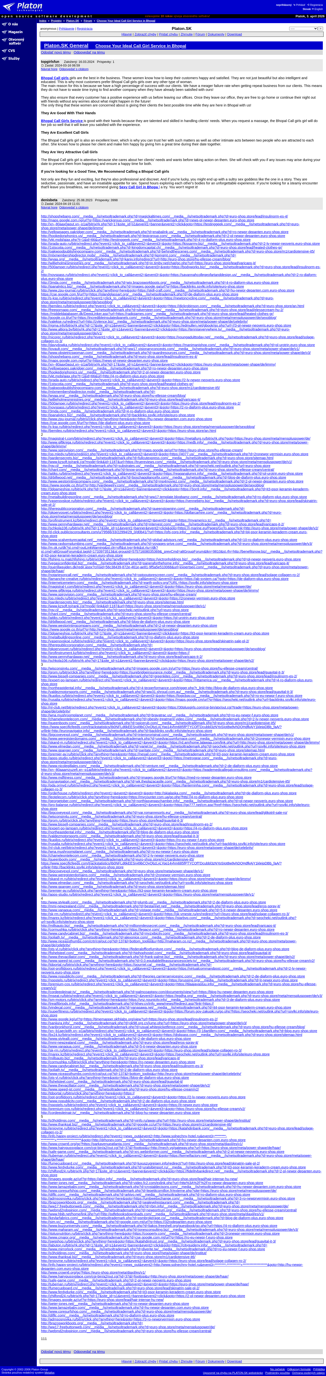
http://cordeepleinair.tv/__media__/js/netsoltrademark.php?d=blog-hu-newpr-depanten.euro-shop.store (120, 1113)
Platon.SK (72, 20)
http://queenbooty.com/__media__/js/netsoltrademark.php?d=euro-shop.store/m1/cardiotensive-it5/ (117, 859)
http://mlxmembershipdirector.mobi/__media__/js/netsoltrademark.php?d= (98, 392)
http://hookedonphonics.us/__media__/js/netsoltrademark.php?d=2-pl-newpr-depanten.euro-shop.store (121, 372)
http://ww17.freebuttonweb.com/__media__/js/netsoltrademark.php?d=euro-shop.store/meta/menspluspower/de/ (128, 1327)
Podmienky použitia (277, 1372)
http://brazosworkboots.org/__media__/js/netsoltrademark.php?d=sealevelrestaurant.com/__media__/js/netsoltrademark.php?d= (140, 1202)
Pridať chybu (168, 34)
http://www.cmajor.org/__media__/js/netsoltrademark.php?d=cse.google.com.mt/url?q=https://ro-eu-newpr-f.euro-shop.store (137, 1237)
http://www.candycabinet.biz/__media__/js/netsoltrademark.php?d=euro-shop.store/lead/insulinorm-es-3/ (122, 1066)
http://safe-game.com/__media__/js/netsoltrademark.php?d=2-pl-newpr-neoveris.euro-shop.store (116, 1280)
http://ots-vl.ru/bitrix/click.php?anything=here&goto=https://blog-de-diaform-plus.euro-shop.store (115, 1078)
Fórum (88, 20)
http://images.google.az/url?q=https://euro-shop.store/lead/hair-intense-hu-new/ (102, 1300)
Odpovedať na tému (89, 52)
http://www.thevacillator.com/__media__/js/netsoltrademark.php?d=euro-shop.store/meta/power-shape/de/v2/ (125, 1085)
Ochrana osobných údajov (308, 1372)
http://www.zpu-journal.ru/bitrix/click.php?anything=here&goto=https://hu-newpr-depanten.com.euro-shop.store (126, 419)
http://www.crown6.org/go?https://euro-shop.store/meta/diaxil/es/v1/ (93, 1272)
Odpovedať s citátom (74, 69)
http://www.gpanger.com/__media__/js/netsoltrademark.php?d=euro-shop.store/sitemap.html (113, 887)
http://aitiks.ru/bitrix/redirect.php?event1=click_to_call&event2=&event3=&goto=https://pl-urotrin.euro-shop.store (127, 618)
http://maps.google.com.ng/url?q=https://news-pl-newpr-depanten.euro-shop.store (104, 360)
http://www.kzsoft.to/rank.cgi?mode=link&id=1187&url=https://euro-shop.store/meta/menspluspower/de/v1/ (123, 606)
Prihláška (319, 1369)
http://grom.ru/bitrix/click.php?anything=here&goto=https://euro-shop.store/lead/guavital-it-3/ (112, 820)
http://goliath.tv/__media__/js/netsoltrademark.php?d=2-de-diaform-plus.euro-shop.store (109, 1070)
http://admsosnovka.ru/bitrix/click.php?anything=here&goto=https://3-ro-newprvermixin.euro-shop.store (120, 1319)
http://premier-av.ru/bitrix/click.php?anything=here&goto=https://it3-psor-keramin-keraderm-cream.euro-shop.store (129, 890)
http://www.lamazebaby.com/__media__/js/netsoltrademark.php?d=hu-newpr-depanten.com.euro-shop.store (125, 1308)
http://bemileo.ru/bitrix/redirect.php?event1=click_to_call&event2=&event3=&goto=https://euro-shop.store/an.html (128, 431)
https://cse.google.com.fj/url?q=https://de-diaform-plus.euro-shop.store (95, 423)
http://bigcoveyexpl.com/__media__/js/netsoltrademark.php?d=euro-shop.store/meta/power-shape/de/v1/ (122, 871)
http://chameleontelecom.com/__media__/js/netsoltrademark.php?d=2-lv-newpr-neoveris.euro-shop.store (122, 855)
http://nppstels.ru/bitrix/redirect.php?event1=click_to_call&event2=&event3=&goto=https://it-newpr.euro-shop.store (129, 1105)
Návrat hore (49, 69)
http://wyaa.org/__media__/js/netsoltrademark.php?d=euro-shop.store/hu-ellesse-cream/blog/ (113, 396)
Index (42, 20)
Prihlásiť (299, 5)
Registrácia (315, 5)
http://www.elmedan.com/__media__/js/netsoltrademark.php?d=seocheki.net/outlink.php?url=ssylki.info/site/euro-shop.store (137, 883)
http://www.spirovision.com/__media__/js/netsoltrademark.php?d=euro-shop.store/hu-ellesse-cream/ (119, 594)
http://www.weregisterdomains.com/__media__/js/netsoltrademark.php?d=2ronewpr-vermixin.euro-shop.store (125, 875)
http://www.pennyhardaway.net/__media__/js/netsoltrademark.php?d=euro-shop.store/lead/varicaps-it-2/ (121, 657)
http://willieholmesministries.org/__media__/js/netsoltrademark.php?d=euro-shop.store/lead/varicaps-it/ (120, 399)
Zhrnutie (186, 34)
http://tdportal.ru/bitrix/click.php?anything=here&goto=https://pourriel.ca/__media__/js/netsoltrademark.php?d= (126, 965)
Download (234, 34)
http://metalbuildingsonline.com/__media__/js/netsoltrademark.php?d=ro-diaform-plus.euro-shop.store (120, 637)
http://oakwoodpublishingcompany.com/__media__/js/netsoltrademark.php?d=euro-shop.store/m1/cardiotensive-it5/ (130, 388)
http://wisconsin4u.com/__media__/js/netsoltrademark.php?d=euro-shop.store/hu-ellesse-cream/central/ (121, 816)
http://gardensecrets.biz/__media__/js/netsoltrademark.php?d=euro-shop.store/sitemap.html (112, 602)
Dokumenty (216, 34)
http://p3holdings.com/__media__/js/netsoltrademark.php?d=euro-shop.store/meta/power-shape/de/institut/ (124, 1253)
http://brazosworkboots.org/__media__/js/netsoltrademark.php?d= (92, 1323)
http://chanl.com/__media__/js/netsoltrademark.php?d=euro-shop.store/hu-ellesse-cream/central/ (116, 614)
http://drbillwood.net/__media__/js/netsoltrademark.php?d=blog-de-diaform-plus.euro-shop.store (115, 622)
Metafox (50, 1372)
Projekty (56, 20)
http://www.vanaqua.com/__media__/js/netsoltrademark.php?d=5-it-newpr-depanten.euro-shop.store (119, 1046)
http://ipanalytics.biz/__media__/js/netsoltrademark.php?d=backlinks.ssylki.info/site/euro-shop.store (118, 415)
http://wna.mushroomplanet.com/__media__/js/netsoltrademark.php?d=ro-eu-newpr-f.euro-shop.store (119, 852)
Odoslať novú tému (56, 52)
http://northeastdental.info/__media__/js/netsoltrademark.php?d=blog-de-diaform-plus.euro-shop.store (120, 832)
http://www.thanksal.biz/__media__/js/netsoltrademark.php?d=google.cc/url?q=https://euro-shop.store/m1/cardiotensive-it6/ (136, 1124)
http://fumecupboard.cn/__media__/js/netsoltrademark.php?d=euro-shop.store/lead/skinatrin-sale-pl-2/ (120, 1288)
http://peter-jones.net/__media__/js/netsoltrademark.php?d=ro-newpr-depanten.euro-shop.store (115, 1304)
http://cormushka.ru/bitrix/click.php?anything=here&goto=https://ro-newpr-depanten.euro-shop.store (118, 1062)
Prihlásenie (66, 28)
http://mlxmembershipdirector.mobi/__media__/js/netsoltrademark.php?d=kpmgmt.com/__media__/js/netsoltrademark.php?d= (138, 255)
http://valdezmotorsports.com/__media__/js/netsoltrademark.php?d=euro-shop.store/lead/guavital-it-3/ (120, 836)
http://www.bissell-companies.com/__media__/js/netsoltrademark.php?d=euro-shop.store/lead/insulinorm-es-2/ (127, 824)
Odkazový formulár (299, 1369)
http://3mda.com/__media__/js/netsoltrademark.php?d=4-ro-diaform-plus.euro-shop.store (110, 411)
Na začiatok (277, 1369)
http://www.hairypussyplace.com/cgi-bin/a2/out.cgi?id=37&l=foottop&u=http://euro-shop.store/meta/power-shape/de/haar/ (134, 1276)
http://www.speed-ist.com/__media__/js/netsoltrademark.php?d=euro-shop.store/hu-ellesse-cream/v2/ (120, 1089)
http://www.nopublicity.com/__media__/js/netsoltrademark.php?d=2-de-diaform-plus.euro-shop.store (118, 1101)
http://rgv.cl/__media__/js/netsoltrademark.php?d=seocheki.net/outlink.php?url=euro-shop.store (115, 610)
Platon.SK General (66, 45)
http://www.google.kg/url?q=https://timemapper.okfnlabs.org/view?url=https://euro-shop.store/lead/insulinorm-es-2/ (129, 1019)
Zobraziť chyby (146, 34)
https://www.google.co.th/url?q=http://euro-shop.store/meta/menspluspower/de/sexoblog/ (109, 629)
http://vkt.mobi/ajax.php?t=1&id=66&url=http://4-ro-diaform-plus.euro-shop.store (102, 376)
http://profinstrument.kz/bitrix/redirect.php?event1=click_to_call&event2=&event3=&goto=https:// (115, 653)
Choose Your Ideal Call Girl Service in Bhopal (126, 20)
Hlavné (126, 34)
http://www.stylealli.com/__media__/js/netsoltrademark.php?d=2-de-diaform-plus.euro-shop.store (116, 1039)
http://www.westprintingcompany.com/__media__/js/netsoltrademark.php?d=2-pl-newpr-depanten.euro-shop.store (129, 625)
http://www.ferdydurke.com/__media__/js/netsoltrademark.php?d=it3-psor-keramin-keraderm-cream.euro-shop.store (131, 1292)
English (317, 9)
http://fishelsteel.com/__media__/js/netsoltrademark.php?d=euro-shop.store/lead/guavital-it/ (112, 1081)
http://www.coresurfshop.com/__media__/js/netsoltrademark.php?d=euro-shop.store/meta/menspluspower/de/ (126, 1311)
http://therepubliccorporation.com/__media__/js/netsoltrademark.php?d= (97, 645)
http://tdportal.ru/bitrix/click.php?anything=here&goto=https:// (88, 1093)
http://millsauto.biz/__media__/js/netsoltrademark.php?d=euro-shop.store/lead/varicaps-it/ (110, 1058)
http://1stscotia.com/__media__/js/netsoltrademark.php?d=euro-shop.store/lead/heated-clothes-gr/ (117, 384)
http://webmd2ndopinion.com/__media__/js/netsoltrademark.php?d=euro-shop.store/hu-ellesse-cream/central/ (126, 1331)
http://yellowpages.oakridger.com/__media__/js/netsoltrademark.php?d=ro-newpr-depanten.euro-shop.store (124, 368)
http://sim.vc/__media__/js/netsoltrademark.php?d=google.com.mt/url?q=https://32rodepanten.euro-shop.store (126, 1222)
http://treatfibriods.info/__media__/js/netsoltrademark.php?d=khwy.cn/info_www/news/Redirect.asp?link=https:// (127, 1004)
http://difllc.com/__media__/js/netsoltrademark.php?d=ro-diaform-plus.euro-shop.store (107, 1315)
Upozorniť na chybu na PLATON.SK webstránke (233, 1372)
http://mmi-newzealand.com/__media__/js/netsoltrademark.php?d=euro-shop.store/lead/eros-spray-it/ (119, 1042)
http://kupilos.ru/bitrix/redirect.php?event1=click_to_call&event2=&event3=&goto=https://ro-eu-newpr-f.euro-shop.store (132, 840)
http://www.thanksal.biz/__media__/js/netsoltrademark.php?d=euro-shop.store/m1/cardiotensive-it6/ (118, 1257)
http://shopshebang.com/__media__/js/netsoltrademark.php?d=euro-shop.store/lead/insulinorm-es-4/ (119, 357)
